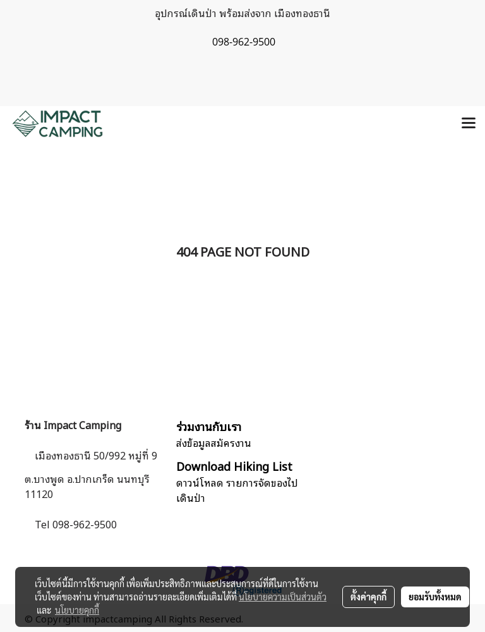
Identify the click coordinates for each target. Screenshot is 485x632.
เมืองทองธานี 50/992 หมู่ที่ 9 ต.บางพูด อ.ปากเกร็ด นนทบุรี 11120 (91, 474)
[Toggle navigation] (468, 124)
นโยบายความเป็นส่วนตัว (282, 596)
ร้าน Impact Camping (73, 424)
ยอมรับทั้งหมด (435, 596)
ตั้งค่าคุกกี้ (368, 596)
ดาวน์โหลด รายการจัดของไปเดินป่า (237, 490)
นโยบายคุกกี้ (77, 610)
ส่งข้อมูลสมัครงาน (213, 442)
